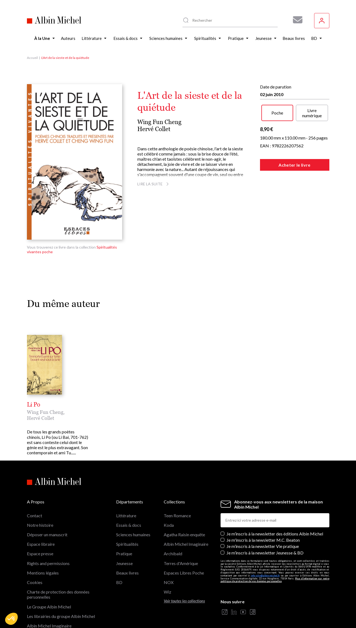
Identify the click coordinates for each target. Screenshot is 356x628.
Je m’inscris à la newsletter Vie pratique (263, 519)
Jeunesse (124, 536)
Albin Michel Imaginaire (49, 599)
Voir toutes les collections (184, 574)
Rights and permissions (48, 536)
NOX (169, 555)
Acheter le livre (294, 164)
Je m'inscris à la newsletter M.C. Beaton (263, 513)
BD (119, 555)
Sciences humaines (133, 507)
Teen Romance (177, 488)
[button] (11, 618)
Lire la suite (153, 184)
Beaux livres (127, 545)
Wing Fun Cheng (159, 122)
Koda (169, 498)
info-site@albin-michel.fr (265, 548)
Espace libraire (41, 517)
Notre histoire (40, 498)
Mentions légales (43, 545)
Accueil (32, 58)
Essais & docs (128, 498)
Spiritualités (127, 517)
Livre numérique (312, 113)
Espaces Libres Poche (184, 545)
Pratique (124, 526)
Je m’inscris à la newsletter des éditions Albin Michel (275, 507)
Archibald (173, 526)
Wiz (167, 565)
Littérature (126, 488)
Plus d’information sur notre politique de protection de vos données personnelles (275, 553)
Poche (277, 112)
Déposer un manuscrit (47, 507)
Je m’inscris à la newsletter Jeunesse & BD (265, 525)
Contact (34, 488)
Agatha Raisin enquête (184, 507)
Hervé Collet (154, 129)
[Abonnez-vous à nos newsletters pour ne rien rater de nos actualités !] (295, 20)
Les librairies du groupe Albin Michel (61, 589)
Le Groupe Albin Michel (49, 579)
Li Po (33, 404)
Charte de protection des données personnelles (58, 568)
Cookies (34, 555)
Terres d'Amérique (181, 536)
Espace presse (40, 526)
